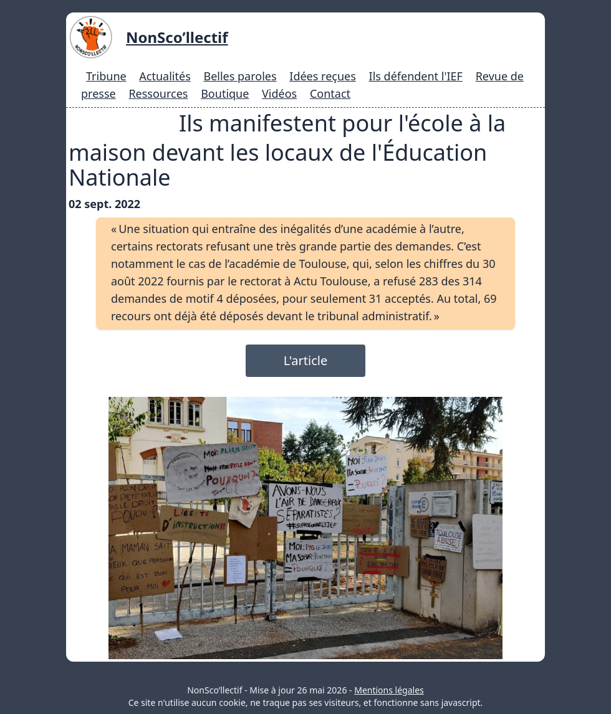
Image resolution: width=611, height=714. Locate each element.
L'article (305, 360)
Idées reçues (322, 76)
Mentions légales (389, 690)
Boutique (225, 93)
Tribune (106, 76)
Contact (330, 93)
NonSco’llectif (177, 37)
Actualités (164, 76)
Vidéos (279, 93)
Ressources (158, 93)
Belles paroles (239, 76)
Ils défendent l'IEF (416, 76)
